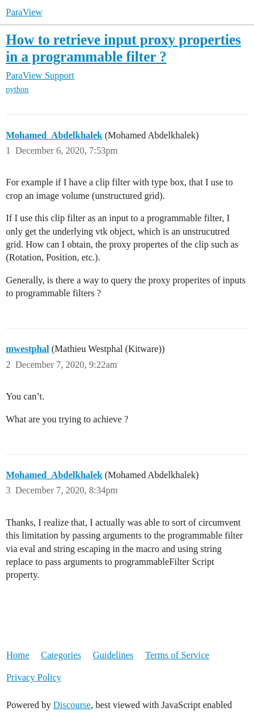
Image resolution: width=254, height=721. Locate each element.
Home (17, 655)
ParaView (24, 12)
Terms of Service (177, 655)
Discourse (72, 705)
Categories (61, 655)
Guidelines (113, 655)
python (17, 89)
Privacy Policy (34, 677)
